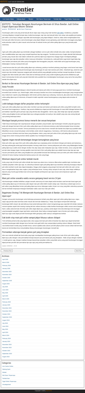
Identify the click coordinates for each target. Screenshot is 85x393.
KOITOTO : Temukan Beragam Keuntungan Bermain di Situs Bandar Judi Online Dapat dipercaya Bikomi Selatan (40, 25)
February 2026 (6, 265)
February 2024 (6, 338)
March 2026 (5, 262)
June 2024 (5, 326)
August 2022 (6, 356)
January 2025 (6, 305)
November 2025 (7, 274)
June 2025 (5, 290)
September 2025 (7, 280)
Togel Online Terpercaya (71, 19)
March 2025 (5, 299)
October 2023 (6, 350)
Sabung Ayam (21, 19)
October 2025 (6, 277)
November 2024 (7, 311)
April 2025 (5, 296)
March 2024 (5, 335)
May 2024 (5, 329)
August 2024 (6, 320)
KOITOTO (4, 1)
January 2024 (6, 341)
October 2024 (6, 314)
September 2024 (7, 317)
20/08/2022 (12, 29)
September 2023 (7, 353)
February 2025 (6, 302)
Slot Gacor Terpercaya (43, 19)
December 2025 (7, 271)
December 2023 (7, 344)
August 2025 (6, 283)
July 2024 (5, 323)
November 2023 (7, 347)
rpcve (5, 29)
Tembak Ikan (57, 19)
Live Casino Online (8, 19)
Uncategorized (6, 384)
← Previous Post (7, 250)
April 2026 (5, 259)
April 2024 (5, 332)
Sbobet (31, 19)
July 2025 (5, 286)
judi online (60, 33)
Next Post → (79, 250)
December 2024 (7, 308)
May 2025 (5, 293)
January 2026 (6, 268)
